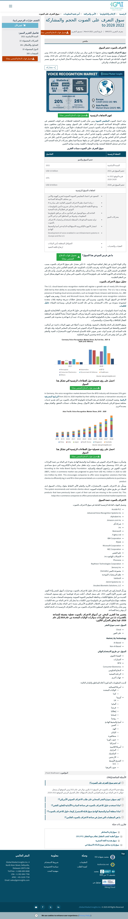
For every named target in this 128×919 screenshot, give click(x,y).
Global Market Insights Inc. (90, 907)
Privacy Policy (85, 915)
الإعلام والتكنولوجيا (107, 14)
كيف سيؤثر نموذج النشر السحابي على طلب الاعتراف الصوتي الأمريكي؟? (91, 799)
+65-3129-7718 (23, 877)
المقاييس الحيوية (102, 121)
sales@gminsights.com (20, 880)
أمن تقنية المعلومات (71, 14)
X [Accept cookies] (36, 915)
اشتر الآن (20, 25)
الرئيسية (122, 14)
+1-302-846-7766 (22, 874)
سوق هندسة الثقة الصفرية (106, 840)
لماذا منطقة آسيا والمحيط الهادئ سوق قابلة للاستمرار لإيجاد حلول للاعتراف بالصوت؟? (86, 811)
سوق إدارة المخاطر (109, 832)
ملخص (85, 41)
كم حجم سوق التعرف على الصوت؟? (107, 783)
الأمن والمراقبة (90, 14)
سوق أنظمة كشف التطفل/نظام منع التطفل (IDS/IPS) (97, 836)
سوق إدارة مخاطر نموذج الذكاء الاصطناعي (102, 845)
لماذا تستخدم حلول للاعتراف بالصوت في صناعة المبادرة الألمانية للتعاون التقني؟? (88, 805)
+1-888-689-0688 (22, 871)
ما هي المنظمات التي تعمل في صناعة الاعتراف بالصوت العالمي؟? (94, 817)
